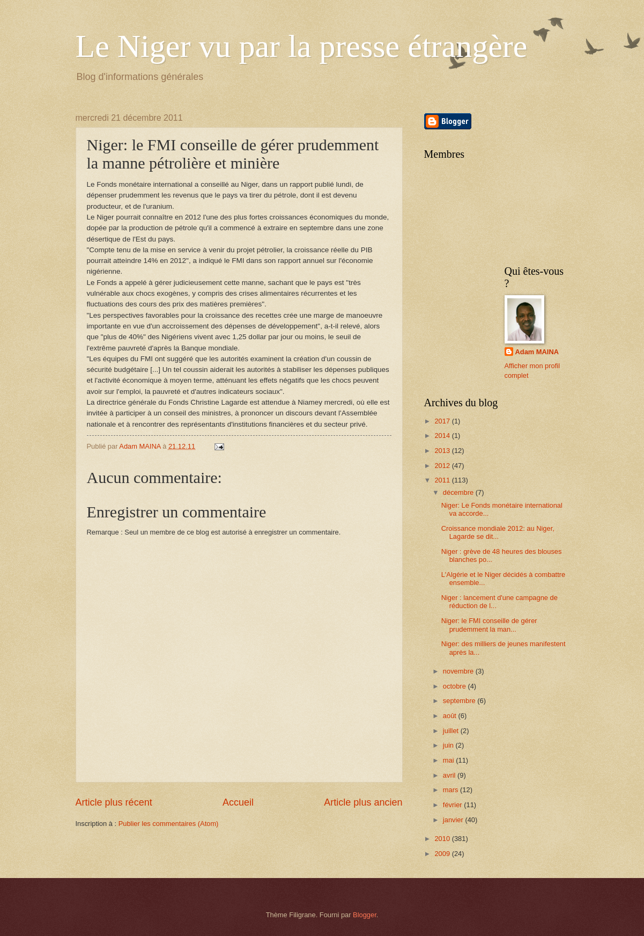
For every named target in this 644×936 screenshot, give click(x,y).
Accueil (238, 802)
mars (451, 790)
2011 (442, 480)
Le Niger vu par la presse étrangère (302, 46)
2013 (442, 451)
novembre (459, 671)
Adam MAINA (537, 352)
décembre (459, 492)
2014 (442, 436)
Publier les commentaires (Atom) (169, 824)
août (450, 716)
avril (450, 775)
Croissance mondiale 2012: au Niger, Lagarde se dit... (497, 532)
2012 (442, 466)
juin (449, 745)
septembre (460, 701)
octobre (455, 686)
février (453, 805)
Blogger (364, 915)
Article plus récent (114, 802)
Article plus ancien (363, 802)
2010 (442, 839)
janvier (454, 820)
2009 (442, 854)
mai (449, 760)
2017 (442, 421)
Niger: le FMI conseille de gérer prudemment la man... (489, 625)
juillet (452, 731)
